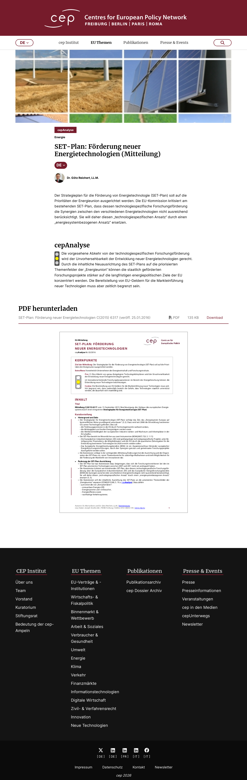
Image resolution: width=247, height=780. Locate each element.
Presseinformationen (201, 590)
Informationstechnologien (95, 691)
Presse (188, 582)
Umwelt (78, 649)
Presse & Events (174, 45)
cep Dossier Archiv (144, 590)
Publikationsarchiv (143, 582)
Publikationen (135, 45)
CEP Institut (31, 571)
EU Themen (101, 45)
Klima (76, 666)
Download (215, 320)
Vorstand (23, 599)
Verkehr (78, 675)
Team (20, 590)
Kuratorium (25, 607)
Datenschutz (112, 767)
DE (60, 168)
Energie (78, 658)
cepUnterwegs (196, 615)
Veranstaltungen (197, 599)
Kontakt (139, 767)
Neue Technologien (89, 725)
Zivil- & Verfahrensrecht (93, 708)
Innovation (81, 717)
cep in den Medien (200, 607)
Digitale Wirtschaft (88, 700)
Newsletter (192, 624)
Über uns (24, 582)
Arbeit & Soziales (87, 626)
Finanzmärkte (84, 683)
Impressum (83, 767)
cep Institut (69, 45)
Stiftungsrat (26, 615)
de (24, 45)
